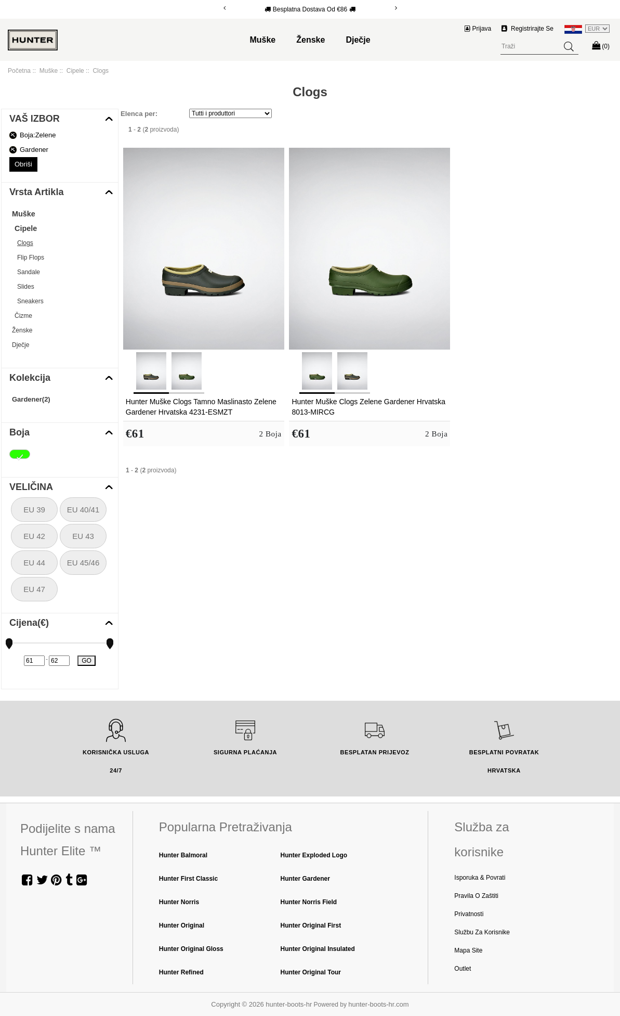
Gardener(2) (31, 399)
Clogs (25, 243)
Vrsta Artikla (36, 192)
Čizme (23, 315)
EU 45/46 (83, 562)
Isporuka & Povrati (479, 877)
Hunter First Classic (188, 878)
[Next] (396, 8)
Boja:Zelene (38, 135)
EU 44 (34, 562)
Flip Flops (30, 257)
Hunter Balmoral (183, 855)
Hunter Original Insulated (318, 949)
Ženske (310, 39)
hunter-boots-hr (289, 1004)
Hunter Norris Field (309, 902)
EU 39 (34, 509)
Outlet (462, 968)
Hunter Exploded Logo (314, 855)
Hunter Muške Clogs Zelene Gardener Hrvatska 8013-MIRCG (368, 406)
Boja (19, 432)
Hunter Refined (181, 972)
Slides (25, 286)
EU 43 (83, 536)
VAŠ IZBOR (34, 118)
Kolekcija (29, 377)
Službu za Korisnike (482, 932)
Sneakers (30, 301)
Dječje (358, 39)
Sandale (28, 272)
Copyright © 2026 (238, 1004)
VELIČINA (31, 487)
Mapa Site (468, 950)
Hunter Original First (311, 925)
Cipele (75, 70)
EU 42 (34, 536)
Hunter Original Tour (311, 972)
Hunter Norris (179, 902)
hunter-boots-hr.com (378, 1004)
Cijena (29, 623)
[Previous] (224, 8)
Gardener (34, 149)
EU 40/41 (83, 509)
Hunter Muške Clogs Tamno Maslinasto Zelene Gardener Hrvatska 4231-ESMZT (201, 406)
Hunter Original (181, 925)
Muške (262, 39)
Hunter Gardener (305, 878)
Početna (19, 70)
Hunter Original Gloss (191, 949)
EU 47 (34, 589)
